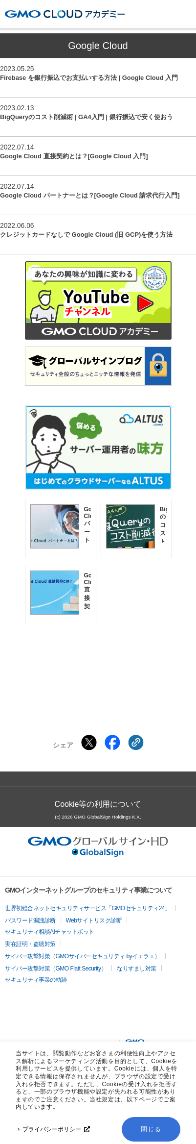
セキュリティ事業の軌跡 (36, 979)
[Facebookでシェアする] (112, 742)
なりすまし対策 (136, 968)
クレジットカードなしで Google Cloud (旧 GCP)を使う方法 (86, 234)
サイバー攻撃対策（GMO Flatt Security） (56, 968)
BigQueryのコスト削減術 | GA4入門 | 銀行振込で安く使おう (86, 117)
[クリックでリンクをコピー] (136, 742)
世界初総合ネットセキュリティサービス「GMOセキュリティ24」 (88, 908)
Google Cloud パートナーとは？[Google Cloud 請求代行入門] (90, 195)
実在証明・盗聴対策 (30, 944)
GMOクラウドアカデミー (64, 14)
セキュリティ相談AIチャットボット (49, 931)
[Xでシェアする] (89, 742)
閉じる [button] (151, 1129)
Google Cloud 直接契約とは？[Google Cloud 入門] (74, 156)
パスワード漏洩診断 (30, 920)
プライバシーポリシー (56, 1129)
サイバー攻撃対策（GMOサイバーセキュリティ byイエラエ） (82, 956)
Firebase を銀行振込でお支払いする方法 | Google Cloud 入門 (89, 77)
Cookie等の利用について (98, 804)
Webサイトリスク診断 (94, 920)
